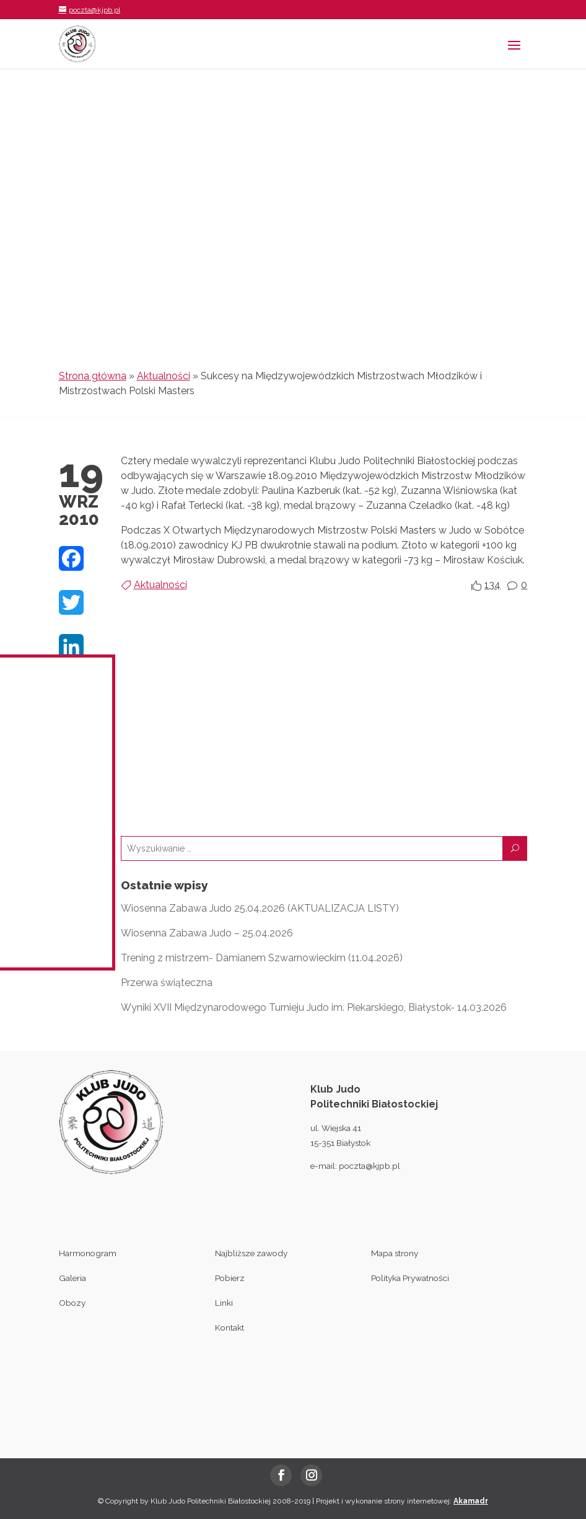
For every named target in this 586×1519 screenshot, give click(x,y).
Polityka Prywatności (410, 1278)
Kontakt (229, 1327)
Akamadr (470, 1501)
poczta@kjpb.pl (369, 1166)
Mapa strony (394, 1253)
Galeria (72, 1278)
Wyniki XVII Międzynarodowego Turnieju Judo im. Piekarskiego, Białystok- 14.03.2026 (314, 1007)
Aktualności (163, 376)
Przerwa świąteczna (166, 982)
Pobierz (230, 1278)
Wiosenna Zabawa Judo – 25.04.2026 (207, 933)
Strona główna (92, 376)
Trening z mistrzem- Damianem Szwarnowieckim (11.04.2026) (262, 958)
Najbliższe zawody (251, 1253)
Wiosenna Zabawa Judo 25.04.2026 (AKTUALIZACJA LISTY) (260, 908)
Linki (224, 1303)
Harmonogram (87, 1253)
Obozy (72, 1303)
